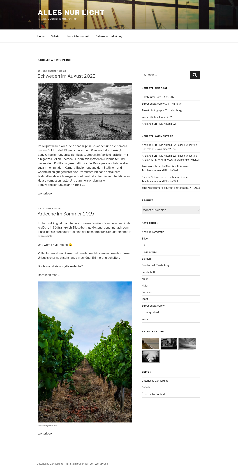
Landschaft (148, 272)
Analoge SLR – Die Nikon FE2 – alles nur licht (167, 144)
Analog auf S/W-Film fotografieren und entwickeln (171, 159)
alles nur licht (71, 13)
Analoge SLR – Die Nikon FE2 (159, 123)
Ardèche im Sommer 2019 (66, 214)
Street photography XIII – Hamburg (162, 103)
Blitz (144, 245)
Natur (145, 285)
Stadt (145, 298)
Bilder (145, 238)
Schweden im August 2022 (67, 76)
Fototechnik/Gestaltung (155, 265)
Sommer (147, 292)
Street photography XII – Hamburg (162, 110)
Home (41, 36)
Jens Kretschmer (151, 166)
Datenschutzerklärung (109, 36)
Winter (146, 319)
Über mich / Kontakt (77, 36)
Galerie (55, 36)
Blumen (146, 258)
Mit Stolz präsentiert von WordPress (87, 463)
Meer (145, 278)
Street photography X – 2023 (183, 187)
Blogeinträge (149, 251)
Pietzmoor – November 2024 (159, 149)
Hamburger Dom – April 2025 (159, 96)
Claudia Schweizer (152, 177)
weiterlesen (46, 193)
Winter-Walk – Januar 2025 (157, 117)
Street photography (153, 305)
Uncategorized (150, 312)
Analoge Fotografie (153, 231)
